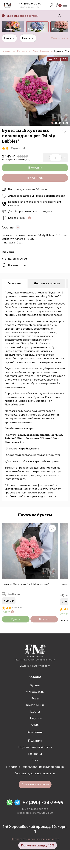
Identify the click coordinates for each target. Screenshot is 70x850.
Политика (35, 740)
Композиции (35, 705)
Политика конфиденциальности (35, 659)
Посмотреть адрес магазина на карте (35, 839)
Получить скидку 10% (37, 845)
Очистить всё (59, 38)
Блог (35, 760)
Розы (35, 698)
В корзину (35, 167)
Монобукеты (35, 692)
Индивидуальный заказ (35, 747)
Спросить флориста (35, 784)
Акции (35, 724)
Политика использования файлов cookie (35, 767)
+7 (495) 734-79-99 (30, 3)
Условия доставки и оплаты (35, 773)
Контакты (35, 753)
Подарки (35, 718)
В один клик (35, 178)
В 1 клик (44, 619)
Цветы (35, 711)
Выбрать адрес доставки (22, 15)
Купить (15, 619)
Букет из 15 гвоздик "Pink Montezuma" (25, 584)
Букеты (35, 685)
